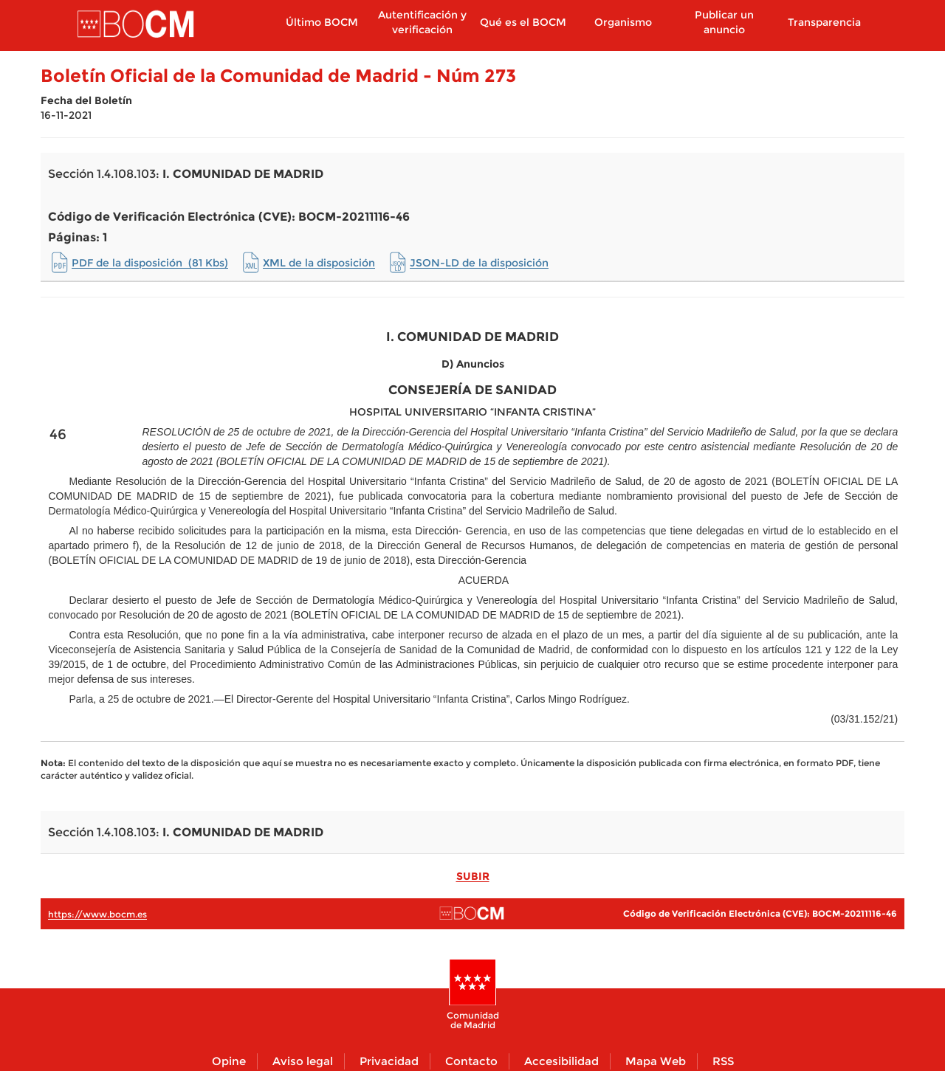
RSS (723, 1061)
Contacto (471, 1061)
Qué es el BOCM (523, 22)
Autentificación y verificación (422, 22)
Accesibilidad (561, 1061)
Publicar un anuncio (724, 22)
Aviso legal (302, 1061)
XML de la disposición (319, 262)
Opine (229, 1061)
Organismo (623, 22)
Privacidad (389, 1061)
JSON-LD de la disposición (479, 262)
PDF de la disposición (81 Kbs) (150, 262)
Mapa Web (655, 1061)
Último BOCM (322, 22)
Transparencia (824, 22)
